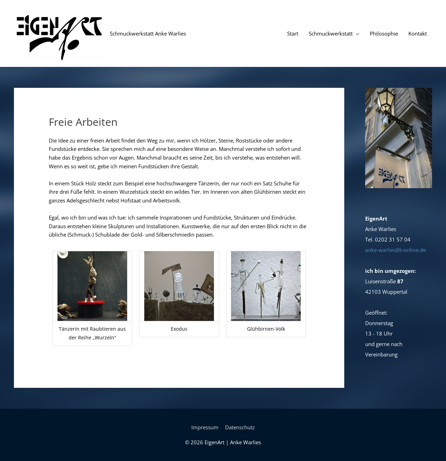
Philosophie (384, 33)
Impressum (204, 427)
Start (292, 33)
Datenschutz (240, 427)
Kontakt (417, 33)
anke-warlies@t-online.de (395, 249)
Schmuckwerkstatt (331, 33)
